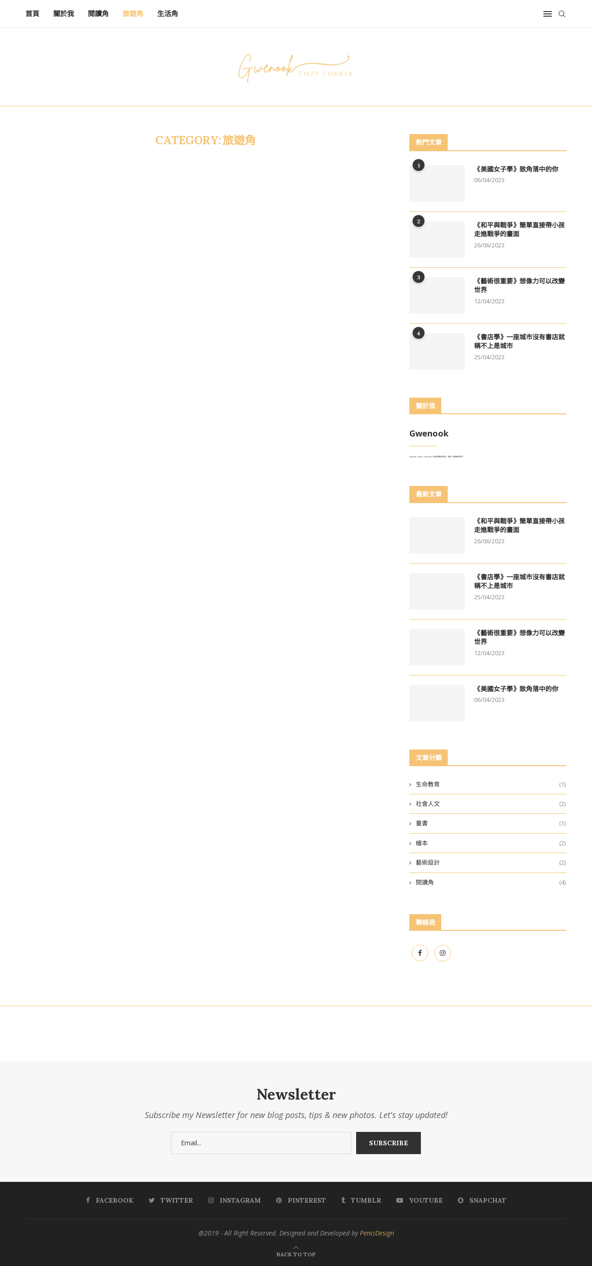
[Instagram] (442, 953)
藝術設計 (491, 862)
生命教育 (491, 784)
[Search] (562, 13)
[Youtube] (419, 1200)
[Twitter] (170, 1200)
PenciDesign (377, 1233)
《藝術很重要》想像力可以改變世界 (519, 286)
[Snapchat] (482, 1200)
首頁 (32, 13)
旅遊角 (133, 13)
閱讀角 (98, 13)
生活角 (167, 13)
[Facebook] (420, 953)
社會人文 (491, 803)
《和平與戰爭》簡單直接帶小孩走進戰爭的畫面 (519, 230)
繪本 (491, 843)
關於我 (63, 13)
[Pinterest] (301, 1200)
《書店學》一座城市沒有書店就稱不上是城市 (519, 341)
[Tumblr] (361, 1200)
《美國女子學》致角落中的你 (516, 169)
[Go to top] (296, 1254)
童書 (491, 823)
